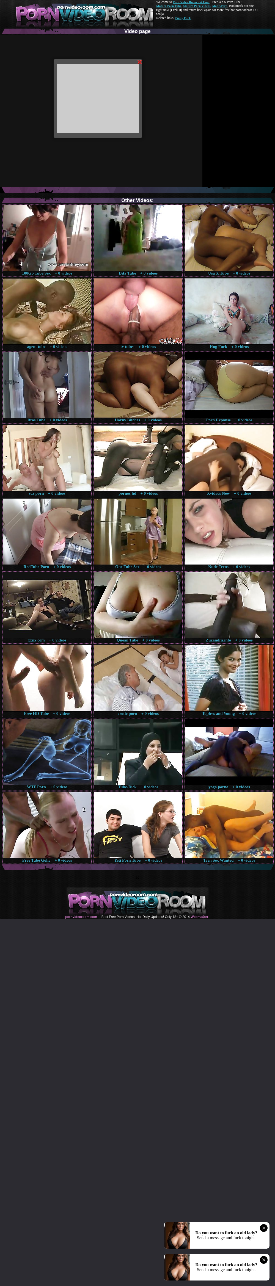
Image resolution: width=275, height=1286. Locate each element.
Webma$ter (199, 917)
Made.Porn (219, 5)
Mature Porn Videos (197, 5)
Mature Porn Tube (169, 5)
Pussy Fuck (183, 18)
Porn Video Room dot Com (191, 2)
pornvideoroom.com (81, 917)
